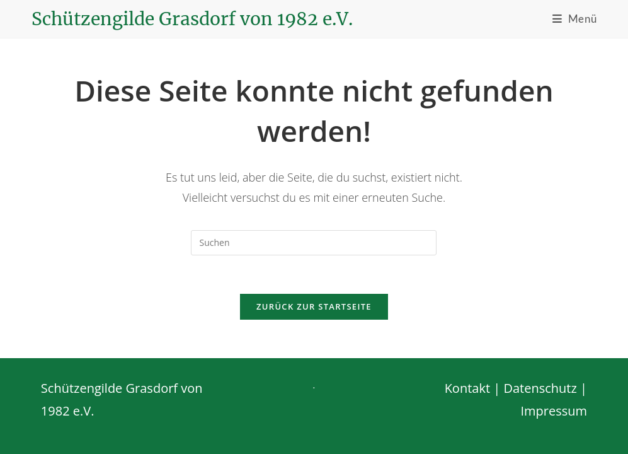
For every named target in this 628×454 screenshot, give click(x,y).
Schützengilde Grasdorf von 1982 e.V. (192, 19)
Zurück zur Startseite (314, 306)
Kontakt (467, 381)
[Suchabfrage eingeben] (314, 242)
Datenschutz (539, 381)
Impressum (553, 404)
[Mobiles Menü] (574, 18)
